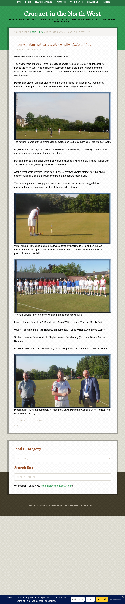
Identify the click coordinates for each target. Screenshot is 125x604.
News (17, 425)
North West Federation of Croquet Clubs (73, 505)
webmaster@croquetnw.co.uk (57, 486)
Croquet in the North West (62, 13)
